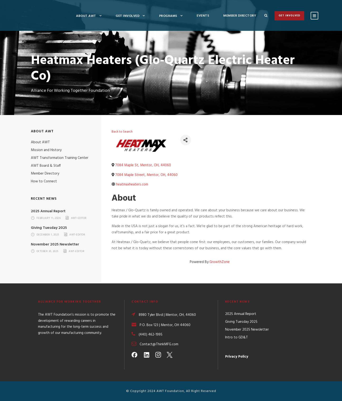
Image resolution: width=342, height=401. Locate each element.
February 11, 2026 (49, 218)
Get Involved (127, 16)
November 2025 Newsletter (55, 244)
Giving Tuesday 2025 (49, 228)
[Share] (185, 140)
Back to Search (122, 131)
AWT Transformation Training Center (59, 158)
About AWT (86, 16)
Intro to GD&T (236, 337)
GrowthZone (219, 262)
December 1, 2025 (48, 235)
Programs (168, 16)
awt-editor (79, 218)
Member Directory (239, 15)
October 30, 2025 (47, 251)
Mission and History (46, 150)
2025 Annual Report (48, 211)
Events (203, 15)
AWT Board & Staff (46, 166)
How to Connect (44, 181)
